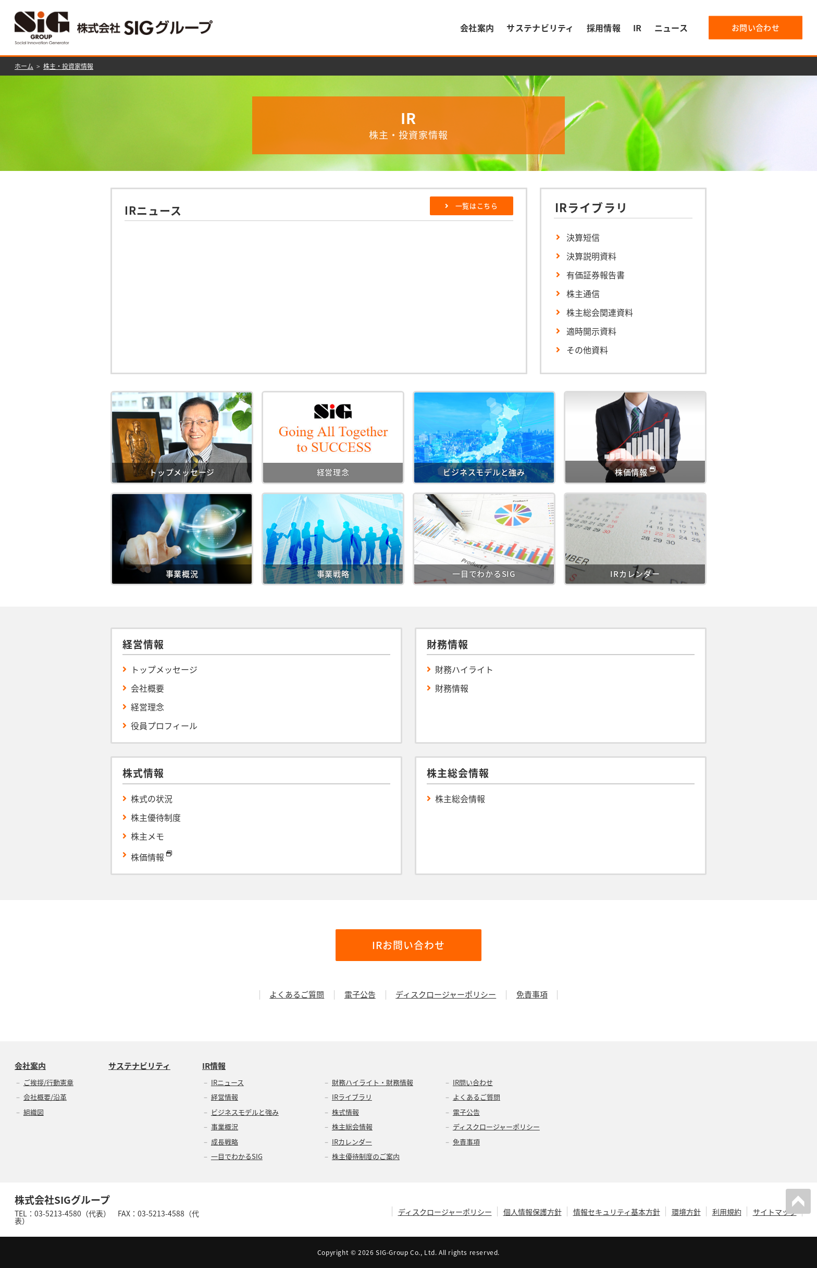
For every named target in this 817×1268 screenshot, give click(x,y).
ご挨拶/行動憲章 (48, 1082)
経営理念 (147, 707)
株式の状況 (151, 798)
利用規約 (726, 1211)
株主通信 (583, 293)
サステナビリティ (540, 27)
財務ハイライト (464, 669)
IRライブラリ (352, 1097)
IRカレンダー (352, 1142)
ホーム (24, 66)
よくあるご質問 (296, 995)
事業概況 (224, 1126)
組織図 (33, 1112)
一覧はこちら (471, 206)
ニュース (671, 27)
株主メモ (147, 836)
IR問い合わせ (473, 1082)
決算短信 (583, 237)
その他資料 (587, 350)
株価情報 (151, 856)
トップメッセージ (164, 669)
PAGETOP (798, 1201)
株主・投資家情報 (68, 66)
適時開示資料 (591, 331)
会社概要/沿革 (45, 1097)
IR (637, 27)
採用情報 (604, 27)
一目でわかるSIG (237, 1156)
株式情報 (345, 1112)
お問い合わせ (755, 27)
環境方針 (686, 1211)
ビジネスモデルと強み (245, 1112)
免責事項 (532, 995)
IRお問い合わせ (408, 945)
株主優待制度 (156, 817)
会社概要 (147, 688)
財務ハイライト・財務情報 (372, 1082)
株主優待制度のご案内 (366, 1156)
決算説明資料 (591, 256)
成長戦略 (224, 1142)
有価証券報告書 (595, 274)
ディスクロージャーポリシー (445, 995)
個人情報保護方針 (532, 1211)
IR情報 (214, 1066)
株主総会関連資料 (599, 312)
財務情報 (451, 688)
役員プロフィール (164, 725)
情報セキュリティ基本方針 (616, 1211)
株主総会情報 (460, 798)
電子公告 (360, 995)
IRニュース (227, 1082)
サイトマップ (775, 1211)
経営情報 (224, 1097)
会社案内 (477, 27)
